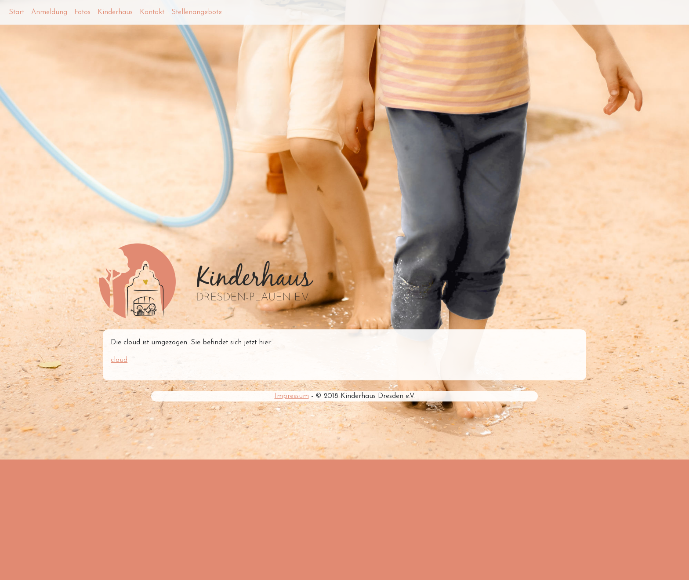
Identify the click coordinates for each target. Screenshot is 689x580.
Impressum (292, 396)
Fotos (82, 12)
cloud (119, 360)
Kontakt (152, 12)
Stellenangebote (196, 12)
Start (16, 12)
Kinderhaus (115, 12)
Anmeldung (49, 12)
